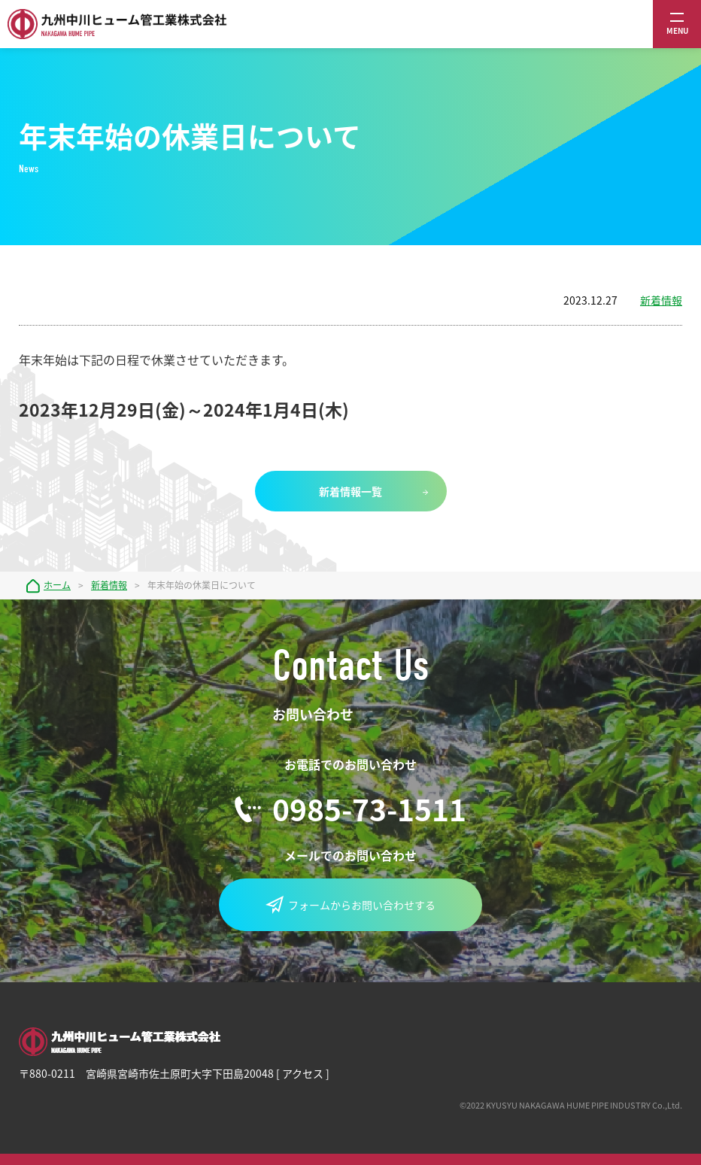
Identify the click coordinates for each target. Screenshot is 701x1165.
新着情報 (661, 300)
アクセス (302, 1073)
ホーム (57, 585)
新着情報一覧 (350, 491)
